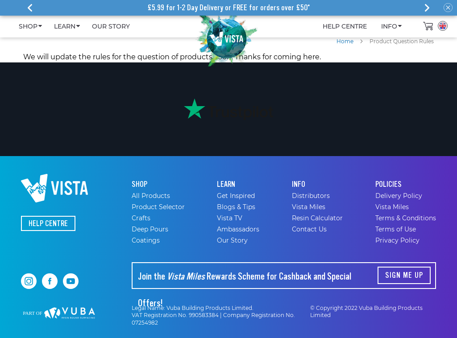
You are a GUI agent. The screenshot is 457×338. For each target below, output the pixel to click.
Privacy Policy (397, 240)
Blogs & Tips (236, 207)
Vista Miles (308, 207)
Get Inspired (236, 196)
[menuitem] (29, 26)
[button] (443, 26)
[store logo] (226, 38)
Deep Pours (150, 229)
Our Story (232, 240)
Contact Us (309, 229)
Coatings (146, 240)
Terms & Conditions (405, 218)
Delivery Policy (398, 196)
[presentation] (30, 8)
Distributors (311, 196)
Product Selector (158, 207)
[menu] (209, 26)
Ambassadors (238, 229)
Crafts (141, 218)
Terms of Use (395, 229)
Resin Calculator (317, 218)
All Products (151, 196)
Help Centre (48, 223)
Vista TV (229, 218)
